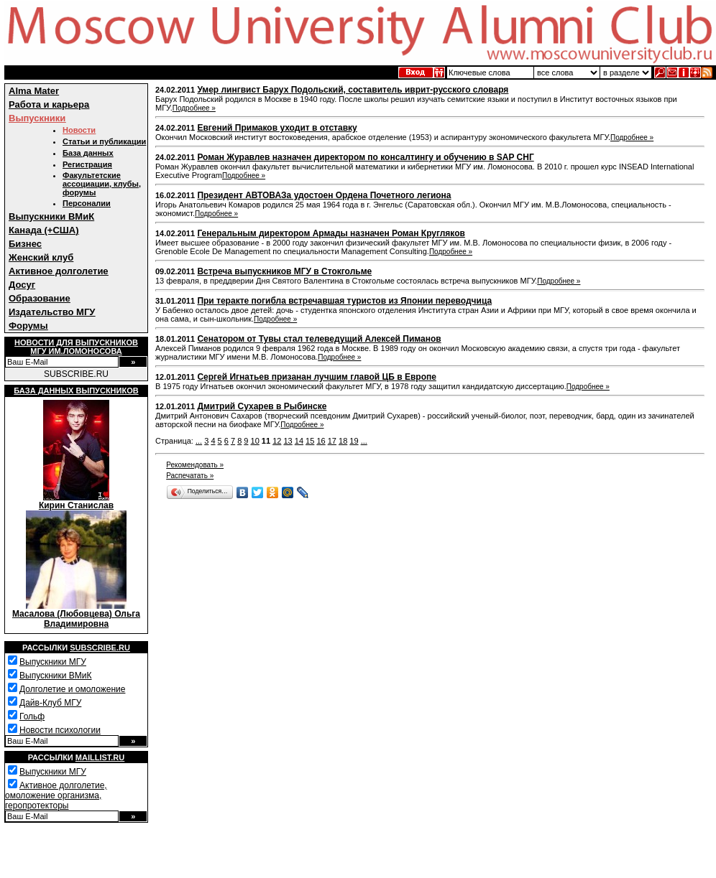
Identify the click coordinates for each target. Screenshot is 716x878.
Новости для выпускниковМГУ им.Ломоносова (76, 346)
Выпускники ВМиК (51, 216)
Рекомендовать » (195, 465)
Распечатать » (190, 476)
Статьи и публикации (104, 141)
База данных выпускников (76, 390)
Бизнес (25, 243)
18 (343, 440)
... (199, 440)
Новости (79, 130)
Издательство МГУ (52, 312)
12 (276, 440)
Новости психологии (60, 730)
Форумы (28, 325)
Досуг (22, 284)
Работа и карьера (49, 104)
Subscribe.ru (100, 647)
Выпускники (37, 118)
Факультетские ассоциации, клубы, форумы (102, 184)
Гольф (32, 716)
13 (287, 440)
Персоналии (87, 203)
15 (310, 440)
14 (299, 440)
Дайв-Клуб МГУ (50, 703)
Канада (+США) (44, 230)
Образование (39, 298)
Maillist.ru (99, 757)
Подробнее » (194, 108)
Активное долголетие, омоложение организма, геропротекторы (56, 795)
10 (255, 440)
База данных (88, 153)
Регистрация (87, 164)
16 (320, 440)
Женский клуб (41, 257)
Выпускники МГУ (52, 662)
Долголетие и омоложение (72, 689)
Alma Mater (34, 90)
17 (332, 440)
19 (353, 440)
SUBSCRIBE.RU (76, 374)
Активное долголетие (59, 271)
